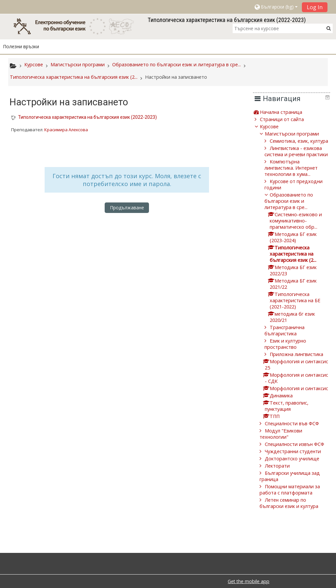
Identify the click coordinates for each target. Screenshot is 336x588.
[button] (276, 6)
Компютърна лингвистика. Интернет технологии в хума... (296, 180)
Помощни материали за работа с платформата (294, 514)
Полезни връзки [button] (21, 46)
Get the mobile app (248, 581)
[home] (77, 26)
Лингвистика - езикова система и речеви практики (298, 160)
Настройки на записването (176, 77)
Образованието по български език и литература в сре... (293, 213)
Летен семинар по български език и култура (293, 528)
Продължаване (127, 207)
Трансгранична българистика (289, 343)
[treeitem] (293, 112)
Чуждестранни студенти (298, 476)
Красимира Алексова (66, 130)
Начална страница (285, 112)
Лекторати (282, 491)
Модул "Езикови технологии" (285, 452)
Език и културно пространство (290, 356)
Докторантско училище (297, 483)
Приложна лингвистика (301, 367)
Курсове (273, 126)
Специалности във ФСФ (297, 442)
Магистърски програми (297, 134)
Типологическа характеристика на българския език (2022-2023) (87, 117)
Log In (315, 7)
